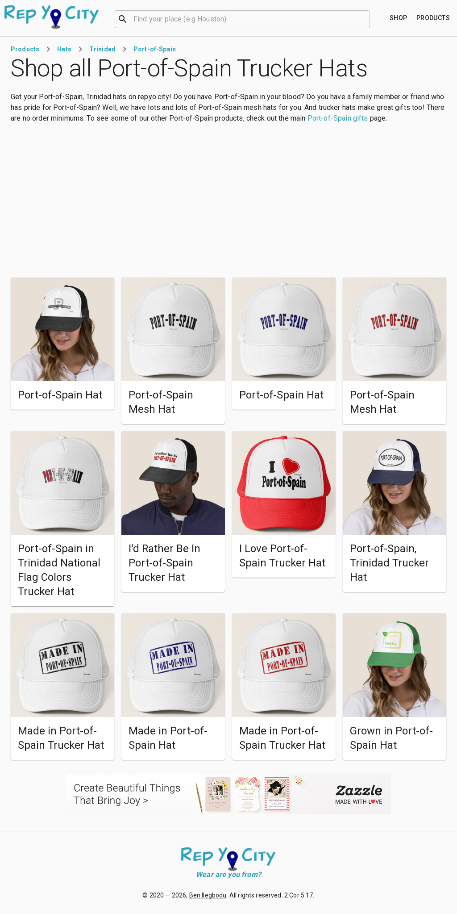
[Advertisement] (228, 200)
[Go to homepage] (52, 17)
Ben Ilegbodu (208, 895)
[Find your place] (398, 18)
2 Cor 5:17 (298, 895)
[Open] (366, 19)
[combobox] (242, 18)
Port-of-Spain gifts (337, 118)
